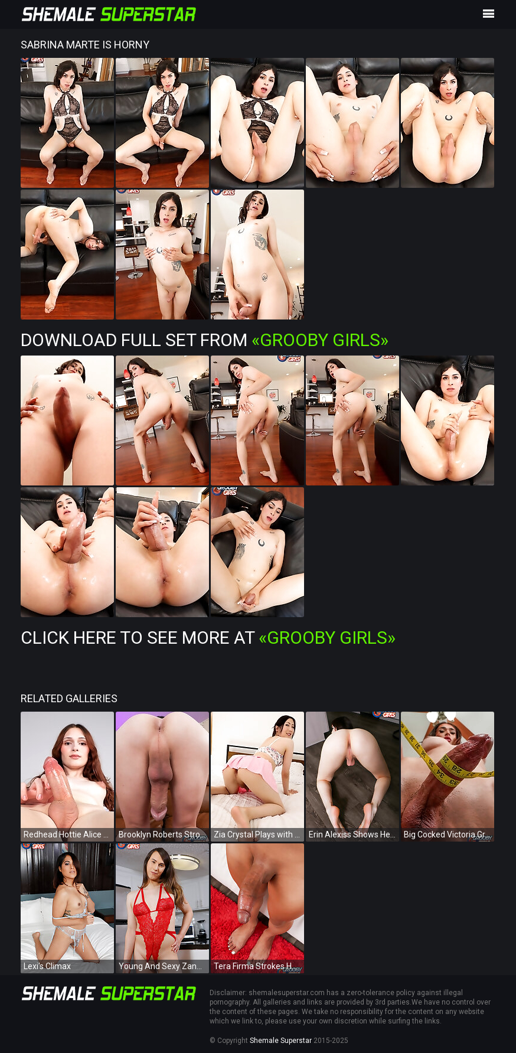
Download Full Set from (204, 340)
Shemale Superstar (281, 1040)
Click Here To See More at (208, 637)
